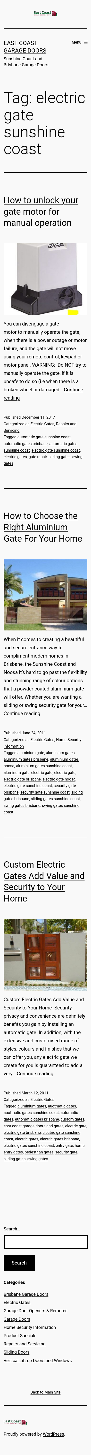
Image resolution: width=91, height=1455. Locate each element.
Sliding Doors (16, 1352)
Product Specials (20, 1335)
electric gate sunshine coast (56, 450)
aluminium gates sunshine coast (44, 766)
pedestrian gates (39, 1152)
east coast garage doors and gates (33, 1126)
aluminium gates (60, 752)
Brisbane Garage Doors (26, 1294)
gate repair (38, 457)
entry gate (64, 1145)
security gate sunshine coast (45, 792)
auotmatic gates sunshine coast (31, 1112)
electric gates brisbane (59, 1139)
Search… (12, 1228)
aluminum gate (16, 772)
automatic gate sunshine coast (44, 437)
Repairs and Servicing (25, 1343)
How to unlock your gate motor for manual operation (41, 211)
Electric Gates (42, 424)
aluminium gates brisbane (26, 759)
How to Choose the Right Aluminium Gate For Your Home (43, 527)
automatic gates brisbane (26, 443)
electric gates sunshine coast (29, 1145)
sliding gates (59, 457)
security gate (66, 1152)
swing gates (37, 1159)
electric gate (64, 772)
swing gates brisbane (22, 805)
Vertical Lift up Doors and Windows (38, 1360)
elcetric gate (42, 772)
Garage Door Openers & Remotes (35, 1310)
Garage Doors (17, 1319)
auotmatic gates (62, 1106)
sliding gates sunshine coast (55, 798)
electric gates (15, 457)
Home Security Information (30, 1327)
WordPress (53, 1434)
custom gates (72, 1119)
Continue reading (22, 713)
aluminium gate (30, 752)
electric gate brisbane (22, 779)
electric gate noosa (58, 779)
